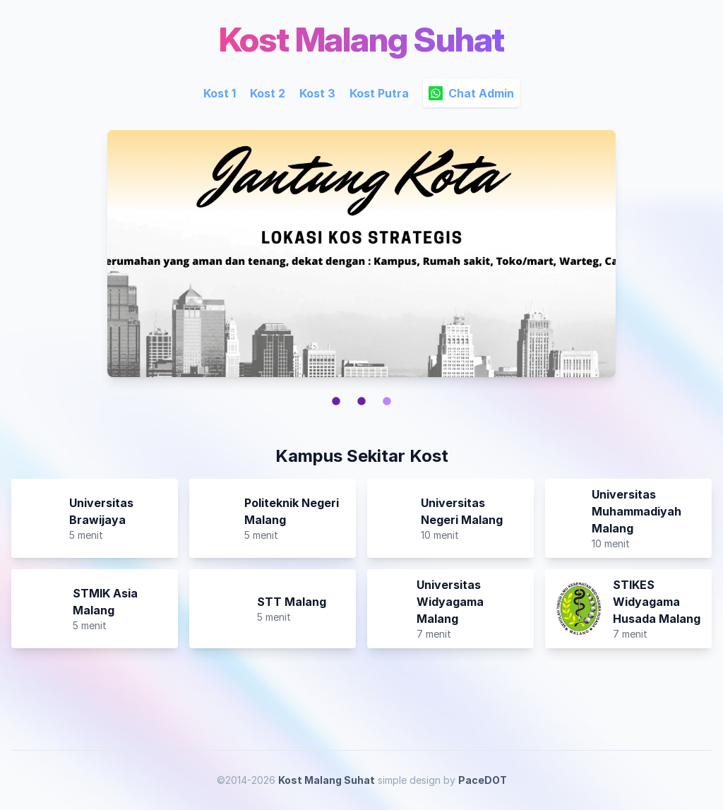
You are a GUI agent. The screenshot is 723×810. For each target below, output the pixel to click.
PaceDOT (482, 780)
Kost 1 (219, 93)
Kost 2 (267, 93)
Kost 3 (317, 93)
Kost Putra (379, 93)
